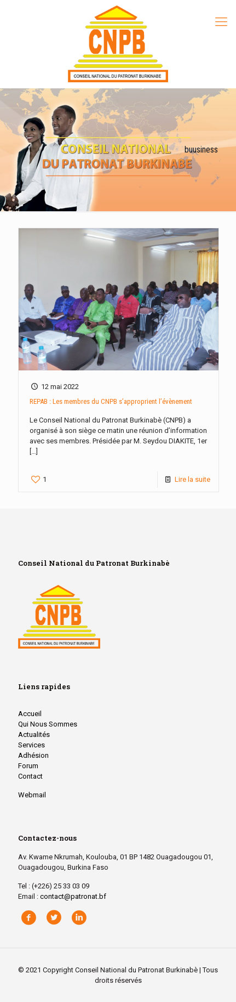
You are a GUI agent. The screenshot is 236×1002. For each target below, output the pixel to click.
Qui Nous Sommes (47, 724)
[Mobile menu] (221, 22)
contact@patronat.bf (73, 896)
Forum (28, 766)
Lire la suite (192, 479)
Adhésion (33, 755)
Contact (30, 776)
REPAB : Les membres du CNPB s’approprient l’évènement (111, 401)
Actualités (34, 734)
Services (31, 745)
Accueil (30, 714)
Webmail (32, 795)
